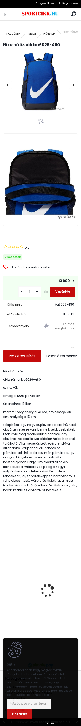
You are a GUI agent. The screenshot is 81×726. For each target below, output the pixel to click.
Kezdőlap (13, 34)
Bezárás (19, 714)
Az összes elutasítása (29, 704)
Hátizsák (49, 34)
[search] (73, 14)
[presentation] (7, 85)
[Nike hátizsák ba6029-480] (40, 81)
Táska (31, 34)
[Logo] (40, 14)
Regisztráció (70, 3)
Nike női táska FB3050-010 (28, 609)
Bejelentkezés (47, 3)
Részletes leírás (22, 356)
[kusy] (30, 291)
